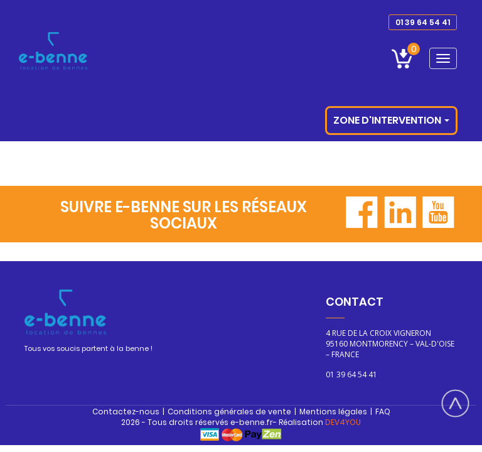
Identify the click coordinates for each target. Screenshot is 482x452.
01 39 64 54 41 (422, 22)
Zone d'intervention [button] (391, 120)
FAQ (382, 411)
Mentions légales (333, 411)
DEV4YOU (343, 422)
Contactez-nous (125, 411)
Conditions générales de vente (229, 411)
